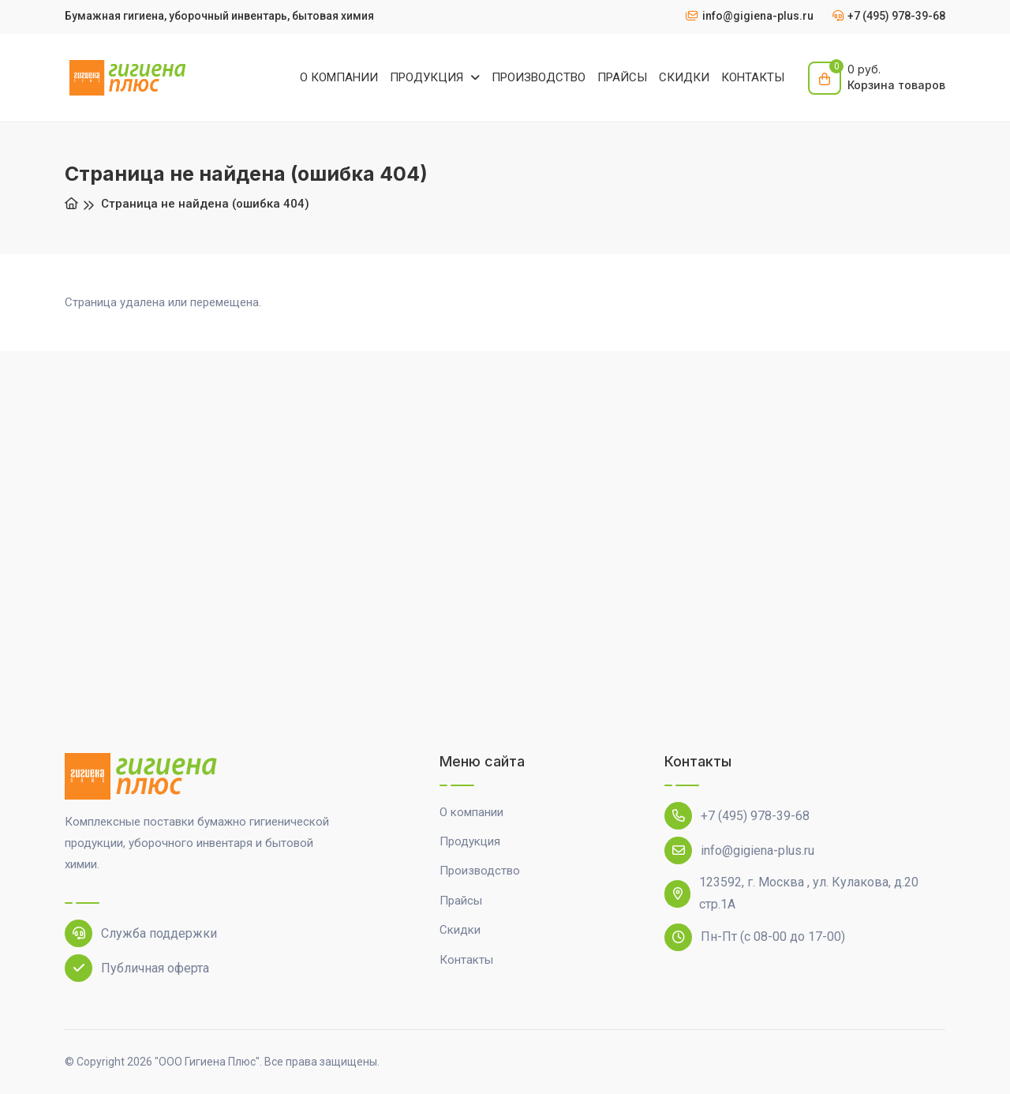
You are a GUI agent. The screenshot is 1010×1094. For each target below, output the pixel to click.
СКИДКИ (684, 77)
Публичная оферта (137, 968)
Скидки (460, 930)
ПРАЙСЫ (622, 77)
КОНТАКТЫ (752, 77)
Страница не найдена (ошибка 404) (205, 204)
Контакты (466, 960)
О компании (471, 812)
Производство (480, 871)
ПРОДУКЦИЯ (428, 77)
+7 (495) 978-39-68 (737, 816)
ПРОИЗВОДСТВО (538, 77)
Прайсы (461, 901)
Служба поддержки (141, 933)
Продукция (470, 841)
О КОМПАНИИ (339, 77)
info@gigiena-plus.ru (739, 850)
